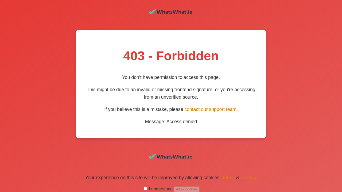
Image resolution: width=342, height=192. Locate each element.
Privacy (247, 177)
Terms (228, 177)
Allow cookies (187, 189)
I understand (161, 189)
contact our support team (210, 109)
